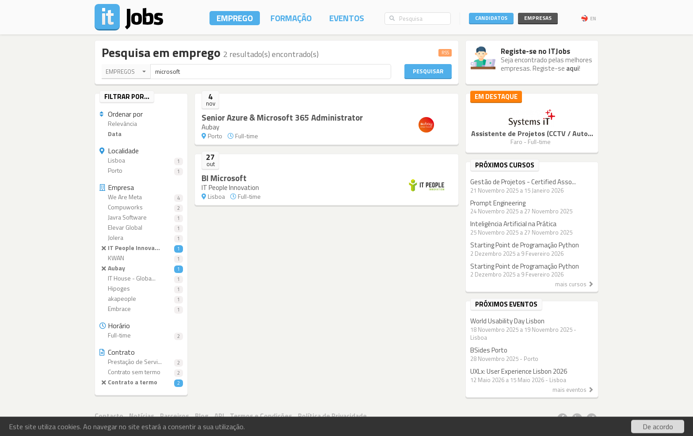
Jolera (141, 238)
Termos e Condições (261, 416)
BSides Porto (488, 350)
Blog (202, 416)
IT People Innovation (230, 187)
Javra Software (141, 217)
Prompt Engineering (497, 203)
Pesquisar (428, 71)
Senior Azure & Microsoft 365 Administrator (282, 117)
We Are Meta (141, 197)
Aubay (141, 268)
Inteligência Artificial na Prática (513, 224)
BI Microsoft (224, 177)
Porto (141, 171)
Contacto (109, 416)
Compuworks (141, 207)
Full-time (141, 335)
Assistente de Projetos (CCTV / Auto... (532, 133)
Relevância (118, 124)
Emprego (235, 17)
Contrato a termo (141, 382)
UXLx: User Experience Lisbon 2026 (518, 371)
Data (110, 134)
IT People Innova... (141, 248)
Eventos (346, 17)
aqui (572, 68)
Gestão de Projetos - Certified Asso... (523, 182)
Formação (291, 17)
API (219, 416)
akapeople (141, 299)
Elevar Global (141, 228)
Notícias (141, 416)
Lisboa (141, 160)
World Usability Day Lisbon (507, 321)
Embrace (141, 309)
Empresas (538, 18)
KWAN (141, 258)
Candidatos (491, 18)
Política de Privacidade (332, 416)
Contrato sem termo (141, 372)
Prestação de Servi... (141, 362)
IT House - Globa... (141, 278)
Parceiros (174, 416)
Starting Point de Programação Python (524, 245)
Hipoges (141, 289)
